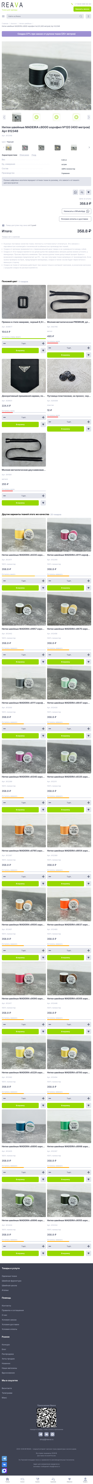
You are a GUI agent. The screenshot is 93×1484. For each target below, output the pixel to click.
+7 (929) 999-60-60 (83, 4)
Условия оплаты (9, 1329)
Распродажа (8, 1354)
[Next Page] (89, 147)
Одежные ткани (9, 1276)
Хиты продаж (8, 1358)
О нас (4, 1315)
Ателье (5, 1290)
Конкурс (6, 1344)
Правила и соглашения (13, 1310)
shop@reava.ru (46, 1439)
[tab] (9, 155)
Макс (4, 1397)
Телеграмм (7, 1393)
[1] (16, 117)
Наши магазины (9, 1368)
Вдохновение (8, 1373)
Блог (4, 1349)
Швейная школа (9, 1285)
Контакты (6, 1305)
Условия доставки (10, 1324)
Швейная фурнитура (11, 1281)
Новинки (6, 1363)
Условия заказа (9, 1320)
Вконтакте (7, 1388)
